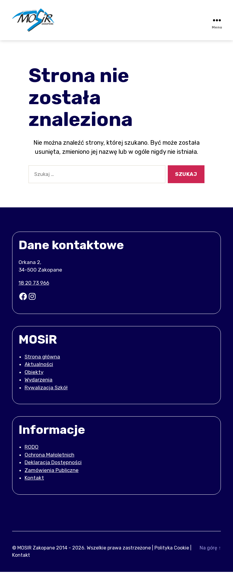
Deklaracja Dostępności (53, 464)
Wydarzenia (38, 382)
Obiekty (34, 374)
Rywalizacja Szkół (46, 389)
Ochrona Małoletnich (49, 457)
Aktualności (39, 366)
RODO (32, 449)
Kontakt (34, 480)
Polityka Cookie (171, 550)
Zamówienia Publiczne (52, 472)
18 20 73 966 (34, 285)
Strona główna (42, 358)
